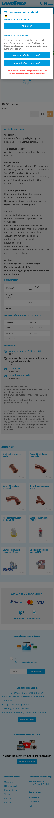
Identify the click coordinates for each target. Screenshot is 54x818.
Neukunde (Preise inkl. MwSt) (27, 63)
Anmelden (27, 25)
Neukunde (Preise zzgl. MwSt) (27, 55)
